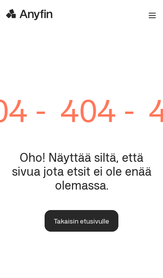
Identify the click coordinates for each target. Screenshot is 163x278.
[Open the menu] (149, 15)
